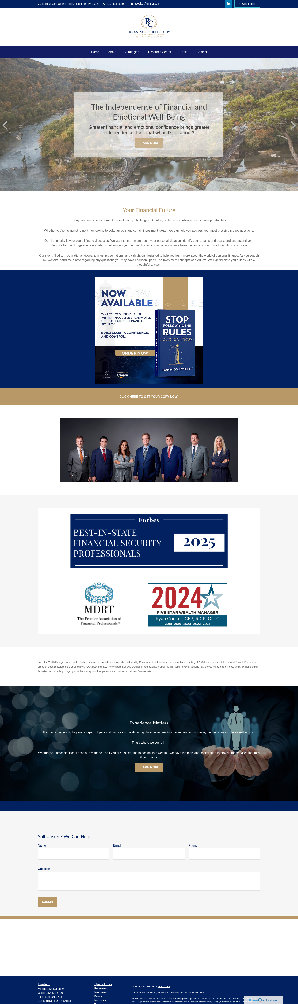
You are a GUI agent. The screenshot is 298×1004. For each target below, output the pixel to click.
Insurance (100, 1000)
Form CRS (164, 986)
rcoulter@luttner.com (145, 3)
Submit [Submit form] (47, 901)
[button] (95, 51)
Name (42, 845)
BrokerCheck (198, 992)
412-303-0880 (113, 3)
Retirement (100, 988)
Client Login (247, 4)
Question (44, 868)
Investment (100, 992)
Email (117, 845)
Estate (98, 996)
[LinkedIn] (228, 4)
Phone (193, 845)
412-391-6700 (54, 992)
